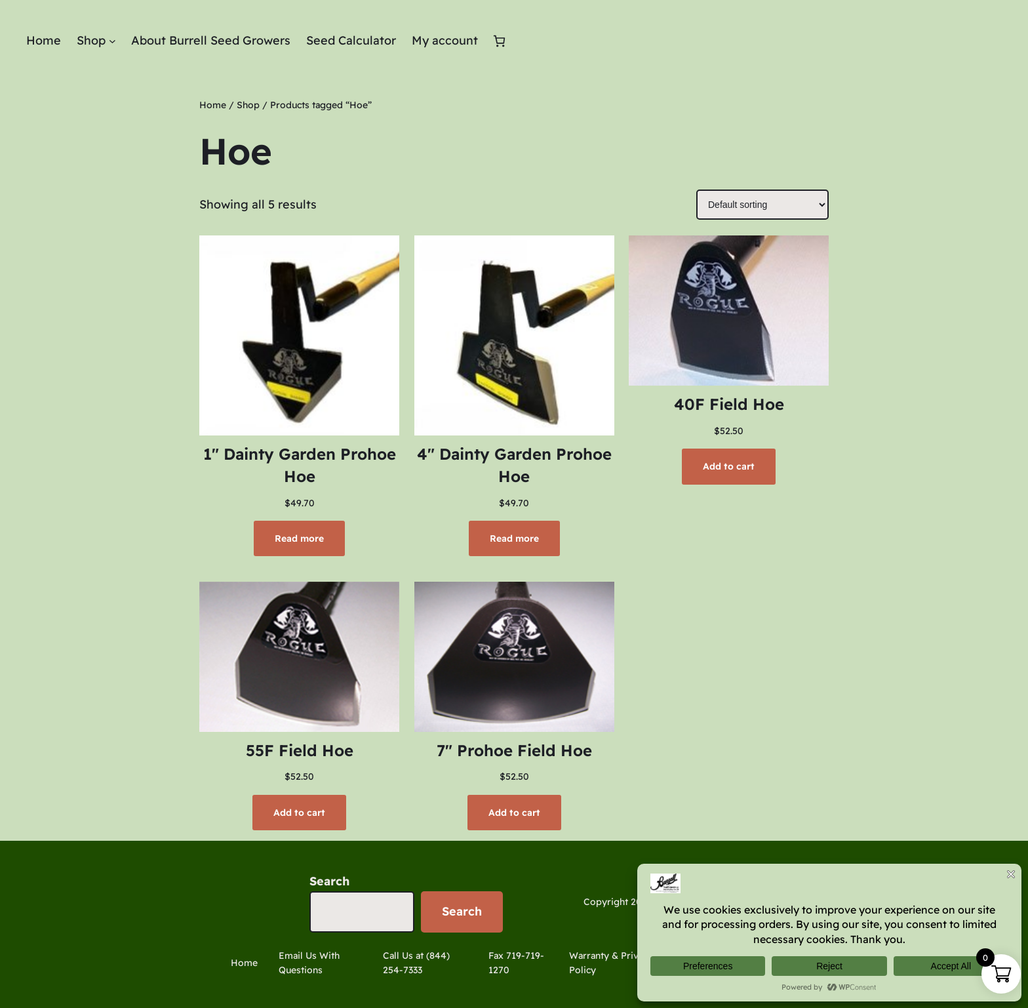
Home (212, 105)
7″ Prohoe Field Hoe (514, 750)
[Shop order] (762, 205)
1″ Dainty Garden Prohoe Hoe (299, 465)
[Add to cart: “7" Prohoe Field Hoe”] (514, 812)
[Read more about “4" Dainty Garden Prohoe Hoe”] (514, 538)
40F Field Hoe (729, 404)
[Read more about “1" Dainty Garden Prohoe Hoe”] (299, 538)
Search (329, 881)
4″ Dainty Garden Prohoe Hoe (514, 465)
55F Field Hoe (299, 750)
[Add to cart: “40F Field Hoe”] (729, 466)
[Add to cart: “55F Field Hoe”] (299, 812)
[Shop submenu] (112, 41)
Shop (248, 105)
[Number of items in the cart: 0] (499, 41)
